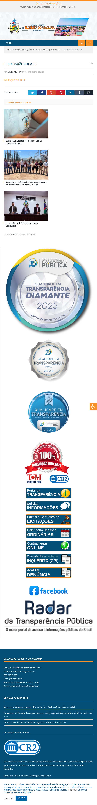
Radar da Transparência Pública (36, 777)
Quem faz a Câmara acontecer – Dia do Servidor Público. (47, 7)
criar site (22, 763)
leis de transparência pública (65, 767)
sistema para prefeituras (40, 763)
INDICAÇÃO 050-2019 (14, 82)
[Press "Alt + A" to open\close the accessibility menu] (93, 406)
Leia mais (73, 789)
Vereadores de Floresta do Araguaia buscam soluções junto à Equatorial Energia (26, 185)
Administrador (14, 74)
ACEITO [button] (21, 798)
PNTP (16, 777)
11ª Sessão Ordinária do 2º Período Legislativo (24, 724)
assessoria (73, 763)
